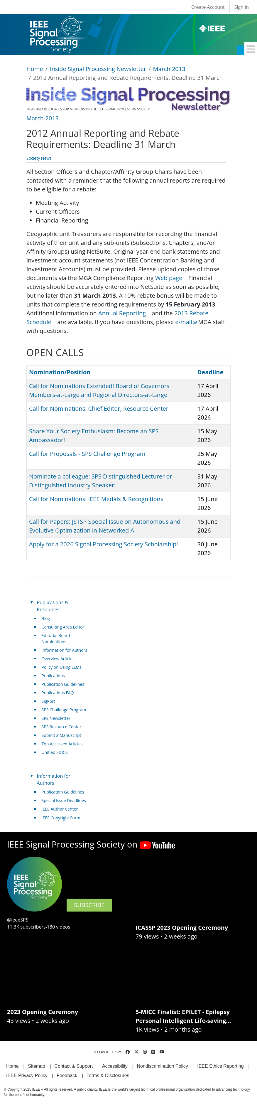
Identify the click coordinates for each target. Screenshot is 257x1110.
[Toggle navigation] (250, 49)
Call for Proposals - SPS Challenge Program (87, 454)
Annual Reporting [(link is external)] (124, 313)
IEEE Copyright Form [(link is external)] (63, 818)
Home (34, 69)
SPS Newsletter (56, 718)
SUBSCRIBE (89, 905)
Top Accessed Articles (62, 744)
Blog (46, 618)
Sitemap (36, 1066)
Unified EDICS (55, 752)
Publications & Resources (52, 606)
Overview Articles (58, 658)
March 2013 (169, 69)
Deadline (210, 372)
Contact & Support (73, 1066)
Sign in (241, 7)
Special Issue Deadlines (64, 800)
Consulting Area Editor (63, 627)
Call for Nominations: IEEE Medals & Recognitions (96, 499)
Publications (53, 675)
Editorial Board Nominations (56, 638)
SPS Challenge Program (64, 710)
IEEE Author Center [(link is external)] (62, 809)
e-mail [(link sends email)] (186, 322)
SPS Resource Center (61, 727)
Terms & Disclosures (108, 1075)
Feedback (67, 1075)
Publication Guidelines (63, 684)
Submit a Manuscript (61, 735)
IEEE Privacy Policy (26, 1075)
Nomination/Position (59, 372)
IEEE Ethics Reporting (220, 1066)
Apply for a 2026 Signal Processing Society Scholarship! (103, 544)
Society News (39, 158)
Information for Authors (64, 650)
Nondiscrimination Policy (162, 1066)
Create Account (208, 7)
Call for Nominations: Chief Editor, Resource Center (98, 408)
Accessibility (115, 1066)
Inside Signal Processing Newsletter (98, 69)
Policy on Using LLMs (62, 667)
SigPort (48, 701)
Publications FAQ (58, 692)
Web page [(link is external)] (171, 278)
